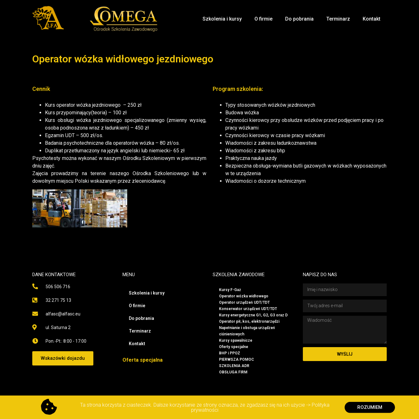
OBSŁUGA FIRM (233, 372)
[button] (62, 358)
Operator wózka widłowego (243, 296)
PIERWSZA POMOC (236, 359)
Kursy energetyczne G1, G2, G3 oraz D (253, 315)
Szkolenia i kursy (222, 19)
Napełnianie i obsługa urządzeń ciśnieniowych (247, 331)
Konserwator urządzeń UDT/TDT (248, 309)
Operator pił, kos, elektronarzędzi (249, 321)
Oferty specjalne (233, 347)
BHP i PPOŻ (229, 353)
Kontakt (371, 19)
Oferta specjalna (142, 360)
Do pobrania (299, 19)
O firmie (263, 19)
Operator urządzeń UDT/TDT (244, 302)
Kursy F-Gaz (230, 290)
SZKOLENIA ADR (234, 366)
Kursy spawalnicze (235, 340)
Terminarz (338, 19)
